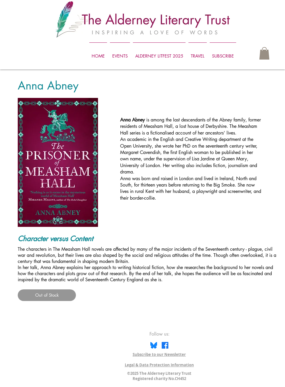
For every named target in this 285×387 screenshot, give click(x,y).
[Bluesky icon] (153, 345)
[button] (264, 53)
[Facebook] (165, 345)
